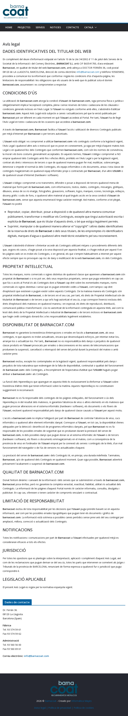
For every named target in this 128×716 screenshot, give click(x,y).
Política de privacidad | (61, 707)
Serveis (40, 27)
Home (8, 27)
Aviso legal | (41, 707)
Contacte (72, 27)
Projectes (24, 27)
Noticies (55, 27)
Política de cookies (84, 707)
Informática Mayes (81, 700)
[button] (95, 27)
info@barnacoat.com (88, 71)
